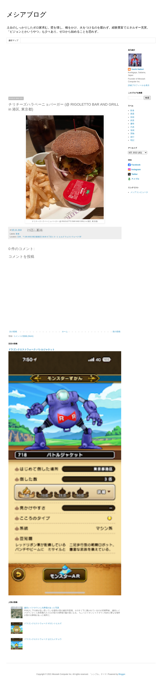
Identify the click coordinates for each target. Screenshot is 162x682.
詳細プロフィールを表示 (138, 85)
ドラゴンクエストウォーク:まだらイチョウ (43, 639)
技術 (132, 117)
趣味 (132, 123)
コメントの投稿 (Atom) (23, 336)
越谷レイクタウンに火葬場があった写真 (41, 608)
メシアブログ (26, 14)
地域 (132, 130)
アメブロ (135, 179)
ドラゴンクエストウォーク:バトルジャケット (31, 349)
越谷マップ (13, 40)
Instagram (136, 169)
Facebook (135, 165)
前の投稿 (116, 331)
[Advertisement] (64, 73)
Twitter (134, 174)
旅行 (132, 137)
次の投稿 (13, 331)
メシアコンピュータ (139, 192)
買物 (132, 133)
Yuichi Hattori (137, 69)
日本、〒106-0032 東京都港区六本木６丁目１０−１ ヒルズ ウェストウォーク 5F (49, 237)
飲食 (17, 234)
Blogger (121, 674)
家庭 (132, 114)
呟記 (132, 140)
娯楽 (132, 120)
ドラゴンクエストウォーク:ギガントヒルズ (43, 623)
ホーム (65, 331)
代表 (132, 127)
